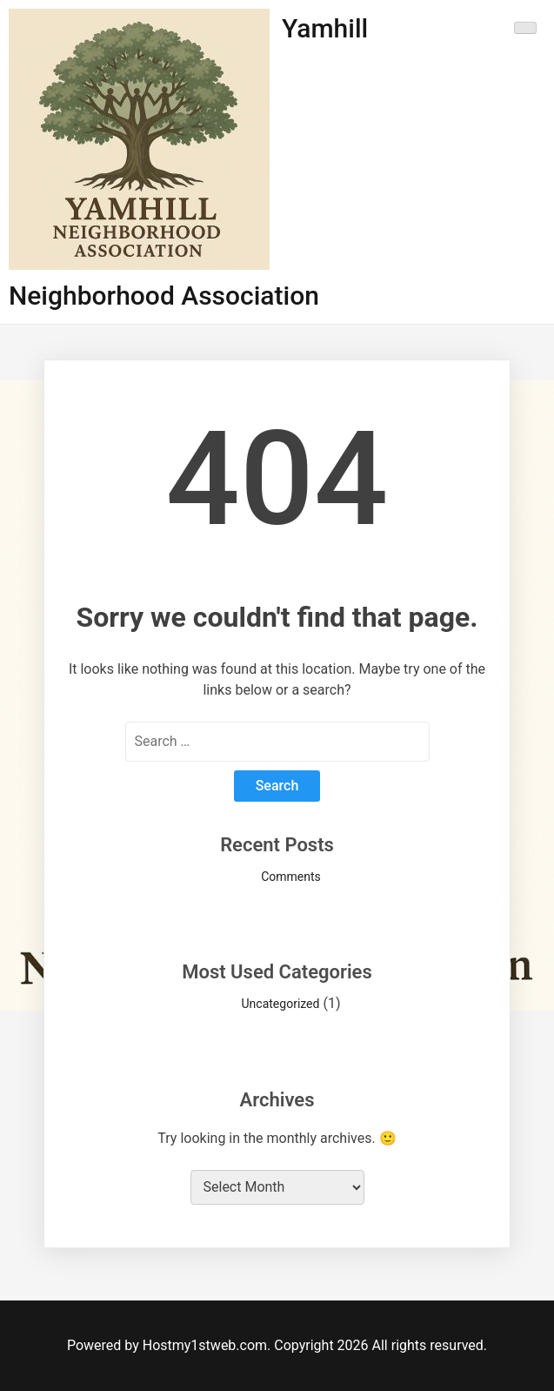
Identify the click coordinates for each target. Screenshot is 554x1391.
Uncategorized (281, 1004)
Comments (291, 877)
